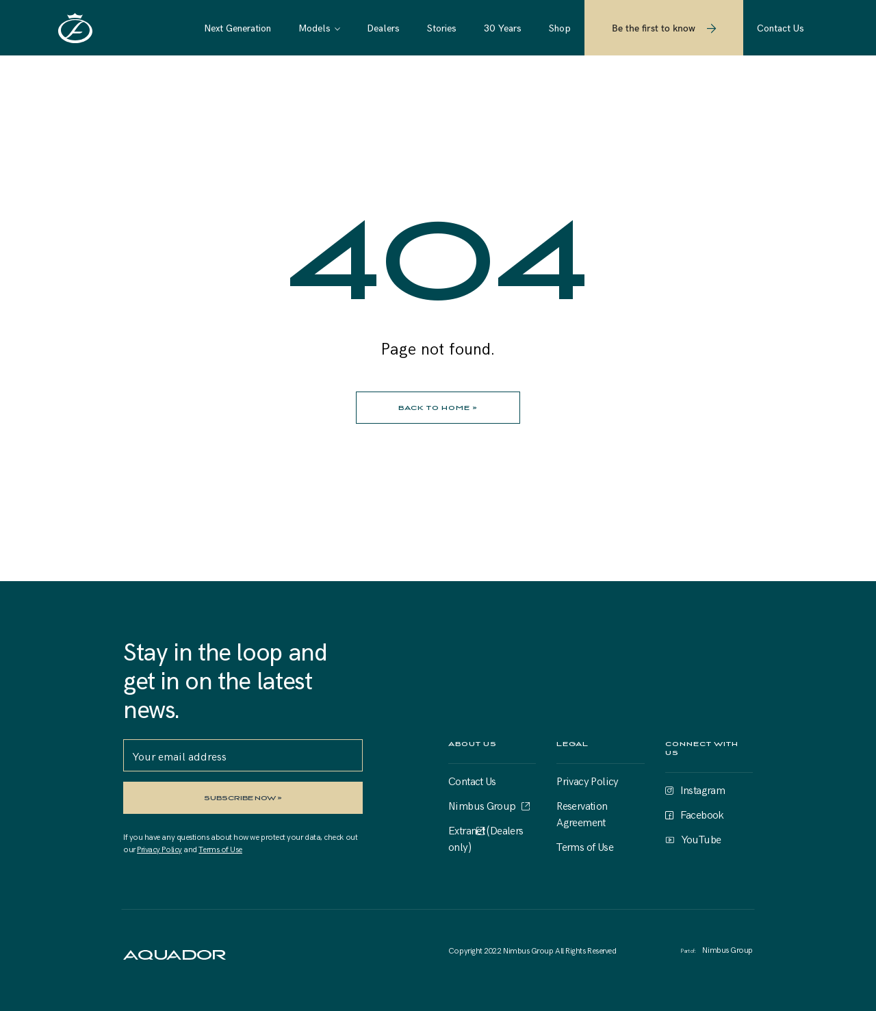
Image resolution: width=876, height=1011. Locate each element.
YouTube (701, 838)
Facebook (702, 813)
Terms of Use (220, 848)
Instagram (702, 789)
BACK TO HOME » (438, 407)
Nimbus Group (482, 804)
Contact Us (472, 780)
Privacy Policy (159, 848)
